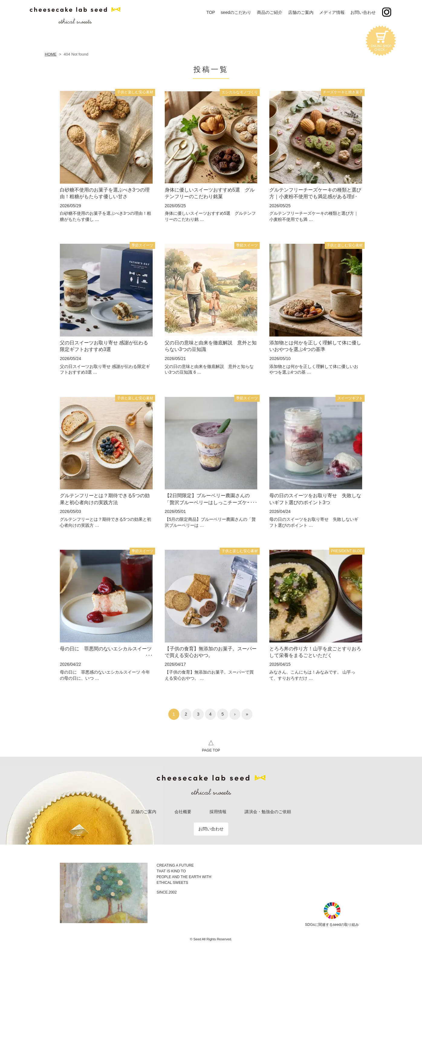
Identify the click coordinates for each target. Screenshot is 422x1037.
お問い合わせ (211, 828)
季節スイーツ (142, 245)
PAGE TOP (211, 745)
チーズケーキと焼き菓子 (343, 92)
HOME (51, 54)
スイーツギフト (350, 398)
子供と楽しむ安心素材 (135, 92)
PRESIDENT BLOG (347, 551)
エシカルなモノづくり (240, 92)
